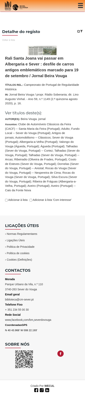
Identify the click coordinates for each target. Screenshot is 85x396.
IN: (42, 99)
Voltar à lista (8, 40)
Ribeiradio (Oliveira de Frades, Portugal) (40, 159)
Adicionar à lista (18, 199)
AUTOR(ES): (25, 119)
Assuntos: (42, 157)
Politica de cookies (18, 253)
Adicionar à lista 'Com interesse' (51, 199)
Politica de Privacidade (20, 246)
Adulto (65, 128)
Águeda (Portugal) (52, 146)
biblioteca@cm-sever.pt (19, 299)
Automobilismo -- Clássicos (33, 137)
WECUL (49, 385)
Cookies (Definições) (19, 259)
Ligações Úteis (16, 240)
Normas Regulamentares (22, 233)
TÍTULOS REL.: (42, 87)
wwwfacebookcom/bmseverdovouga (28, 319)
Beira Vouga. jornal (33, 119)
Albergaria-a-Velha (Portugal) (38, 141)
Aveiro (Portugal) (38, 185)
